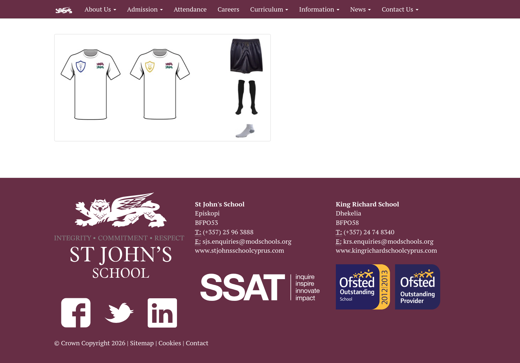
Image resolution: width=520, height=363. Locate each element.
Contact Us (400, 9)
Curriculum (269, 9)
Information (319, 9)
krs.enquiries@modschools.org (388, 241)
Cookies (170, 342)
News (360, 9)
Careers (228, 9)
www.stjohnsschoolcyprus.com (239, 250)
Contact (197, 342)
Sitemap (142, 342)
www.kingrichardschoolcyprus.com (386, 250)
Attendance (190, 9)
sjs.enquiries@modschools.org (247, 241)
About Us (100, 9)
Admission (145, 9)
